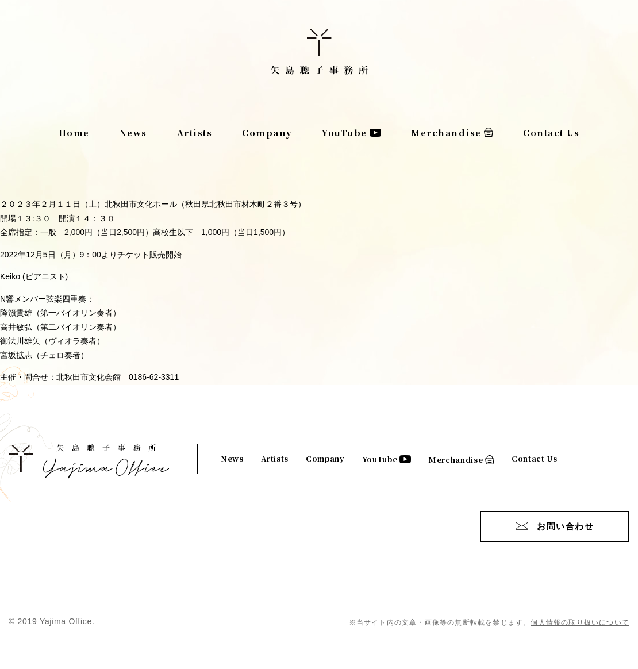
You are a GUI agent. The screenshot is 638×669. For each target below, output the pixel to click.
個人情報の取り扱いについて (580, 622)
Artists (195, 132)
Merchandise (446, 132)
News (133, 132)
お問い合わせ (565, 526)
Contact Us (551, 132)
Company (267, 132)
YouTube (344, 132)
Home (74, 132)
